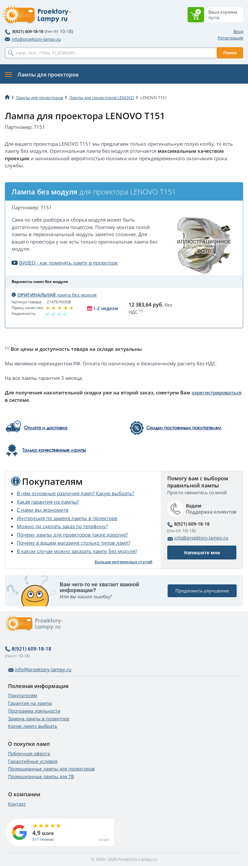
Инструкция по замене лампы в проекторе (67, 518)
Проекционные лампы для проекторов (51, 769)
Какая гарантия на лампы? (48, 501)
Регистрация (230, 38)
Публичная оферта (29, 753)
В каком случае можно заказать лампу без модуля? (77, 551)
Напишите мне (202, 552)
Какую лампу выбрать (32, 726)
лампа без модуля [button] (54, 295)
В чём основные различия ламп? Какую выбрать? (75, 493)
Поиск (230, 53)
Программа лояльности (34, 711)
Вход (238, 31)
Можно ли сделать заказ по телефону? (62, 526)
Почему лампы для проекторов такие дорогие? (72, 534)
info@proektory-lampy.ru (33, 39)
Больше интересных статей (123, 562)
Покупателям (22, 695)
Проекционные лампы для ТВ (41, 776)
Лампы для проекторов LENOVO (101, 97)
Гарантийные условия (32, 761)
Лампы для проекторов (39, 97)
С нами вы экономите (42, 509)
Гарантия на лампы (30, 703)
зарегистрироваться (216, 392)
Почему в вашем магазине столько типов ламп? (73, 542)
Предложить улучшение (202, 591)
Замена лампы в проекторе (38, 718)
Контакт (17, 804)
